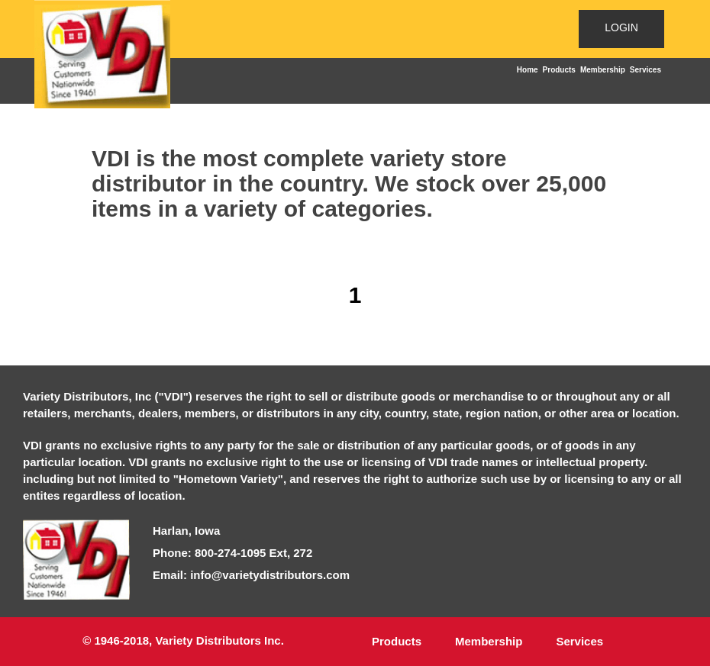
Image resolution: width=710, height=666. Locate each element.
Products (559, 70)
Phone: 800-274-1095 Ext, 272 (232, 552)
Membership (602, 70)
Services (645, 70)
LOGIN (621, 27)
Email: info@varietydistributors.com (251, 574)
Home (527, 70)
